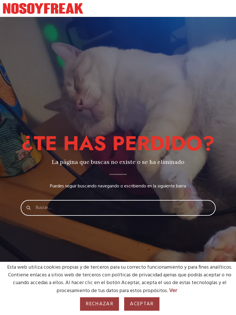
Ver (173, 290)
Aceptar (141, 304)
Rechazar (99, 304)
